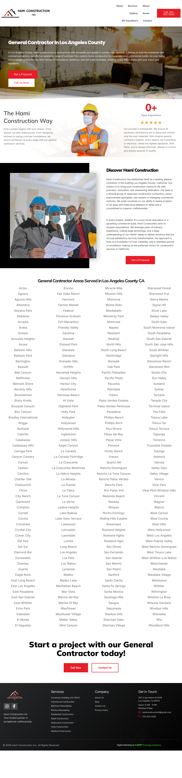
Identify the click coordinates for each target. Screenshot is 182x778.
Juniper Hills (68, 453)
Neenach (113, 346)
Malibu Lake (68, 593)
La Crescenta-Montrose (68, 481)
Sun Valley (159, 391)
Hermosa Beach (68, 408)
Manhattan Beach (68, 599)
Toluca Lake (159, 430)
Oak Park (113, 380)
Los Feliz (68, 571)
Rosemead (113, 537)
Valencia (159, 470)
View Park (159, 498)
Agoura (23, 307)
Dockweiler (23, 571)
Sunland (159, 397)
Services (81, 5)
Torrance (159, 453)
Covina (23, 532)
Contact (142, 13)
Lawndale (68, 548)
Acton (23, 301)
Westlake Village (159, 588)
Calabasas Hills (23, 458)
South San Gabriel (159, 352)
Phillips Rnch (114, 436)
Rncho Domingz (114, 526)
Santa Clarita (114, 593)
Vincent (159, 509)
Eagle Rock (23, 588)
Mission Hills (113, 307)
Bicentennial (23, 408)
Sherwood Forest (159, 301)
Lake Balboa (68, 526)
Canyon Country (23, 470)
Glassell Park (68, 357)
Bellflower (23, 391)
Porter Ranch (114, 464)
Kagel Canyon (68, 458)
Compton (23, 520)
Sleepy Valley (159, 329)
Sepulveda (113, 621)
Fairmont (68, 312)
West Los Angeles (159, 548)
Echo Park (23, 621)
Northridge (113, 369)
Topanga (159, 447)
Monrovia (113, 312)
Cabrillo (23, 447)
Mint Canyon (68, 638)
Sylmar (159, 402)
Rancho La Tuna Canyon (114, 487)
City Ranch (23, 509)
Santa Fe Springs (114, 599)
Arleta (23, 340)
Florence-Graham (68, 329)
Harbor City (68, 397)
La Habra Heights (68, 487)
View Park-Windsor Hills (159, 503)
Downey (23, 576)
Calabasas (23, 453)
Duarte (23, 582)
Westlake (159, 582)
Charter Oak (23, 492)
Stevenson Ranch (159, 374)
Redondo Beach (114, 509)
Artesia (23, 346)
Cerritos (23, 487)
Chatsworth (23, 498)
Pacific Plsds (114, 391)
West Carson (159, 526)
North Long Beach (113, 363)
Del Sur (23, 560)
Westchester (159, 576)
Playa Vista (113, 453)
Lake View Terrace (68, 532)
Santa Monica (113, 605)
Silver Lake (159, 324)
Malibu (68, 588)
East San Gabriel (23, 610)
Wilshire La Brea (159, 610)
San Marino (114, 576)
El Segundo (23, 638)
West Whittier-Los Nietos (159, 571)
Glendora (68, 369)
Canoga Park (23, 464)
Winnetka (159, 627)
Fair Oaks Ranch (68, 307)
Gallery (107, 5)
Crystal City (23, 543)
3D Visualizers (136, 5)
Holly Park (68, 425)
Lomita (68, 554)
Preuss (113, 470)
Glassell (68, 352)
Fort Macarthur (68, 335)
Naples (114, 340)
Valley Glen (159, 481)
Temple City (159, 414)
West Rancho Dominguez (159, 560)
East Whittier (23, 616)
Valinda (159, 475)
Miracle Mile (113, 301)
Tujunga (159, 464)
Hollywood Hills (68, 442)
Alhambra (23, 318)
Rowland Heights (113, 543)
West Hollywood (159, 543)
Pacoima (114, 397)
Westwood (159, 593)
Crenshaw (23, 537)
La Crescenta (68, 475)
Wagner (159, 515)
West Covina (159, 532)
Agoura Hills (23, 312)
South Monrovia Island (159, 340)
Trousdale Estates (159, 458)
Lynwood (68, 582)
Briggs (23, 436)
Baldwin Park (23, 369)
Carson (23, 475)
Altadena (23, 329)
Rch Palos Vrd (113, 503)
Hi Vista (68, 414)
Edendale (23, 627)
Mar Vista (68, 605)
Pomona (113, 458)
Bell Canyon (23, 386)
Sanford (113, 588)
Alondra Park (23, 324)
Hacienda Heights (68, 386)
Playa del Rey (113, 447)
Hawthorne (68, 402)
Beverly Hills (23, 402)
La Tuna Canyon (68, 509)
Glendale (68, 363)
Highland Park (68, 419)
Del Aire (22, 554)
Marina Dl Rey (68, 616)
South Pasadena (159, 346)
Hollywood (68, 436)
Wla (159, 633)
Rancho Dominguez (113, 481)
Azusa (23, 357)
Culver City (23, 548)
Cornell (23, 526)
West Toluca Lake (159, 565)
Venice (159, 492)
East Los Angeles (23, 599)
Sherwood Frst (159, 307)
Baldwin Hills (23, 363)
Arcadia (23, 335)
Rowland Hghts (113, 548)
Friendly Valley (68, 340)
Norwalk (113, 374)
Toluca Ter (159, 436)
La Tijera (68, 503)
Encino (68, 301)
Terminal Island (159, 419)
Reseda (113, 515)
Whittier (159, 599)
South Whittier (159, 363)
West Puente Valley (159, 554)
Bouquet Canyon (23, 419)
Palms (113, 408)
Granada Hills (68, 374)
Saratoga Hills (113, 610)
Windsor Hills (159, 621)
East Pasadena (23, 605)
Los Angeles (68, 565)
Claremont (23, 515)
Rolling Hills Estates (113, 532)
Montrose (113, 335)
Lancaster (68, 543)
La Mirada (68, 492)
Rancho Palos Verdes (113, 492)
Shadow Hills (114, 627)
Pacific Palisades (114, 386)
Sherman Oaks (114, 633)
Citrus (23, 503)
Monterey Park (114, 329)
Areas (119, 5)
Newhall (113, 352)
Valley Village (159, 487)
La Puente (68, 498)
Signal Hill (159, 318)
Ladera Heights (68, 520)
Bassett (23, 380)
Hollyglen (68, 430)
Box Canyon (23, 425)
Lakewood (68, 537)
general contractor (12, 149)
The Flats (159, 425)
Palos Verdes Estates (113, 414)
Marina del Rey (68, 610)
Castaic (23, 481)
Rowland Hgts (113, 554)
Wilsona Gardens (159, 616)
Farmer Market (68, 318)
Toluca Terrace (159, 442)
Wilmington (159, 605)
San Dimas (113, 560)
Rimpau (113, 520)
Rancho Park (113, 498)
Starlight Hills (159, 369)
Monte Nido (114, 318)
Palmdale (113, 402)
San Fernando (113, 565)
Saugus (113, 616)
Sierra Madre (159, 312)
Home (68, 5)
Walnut (159, 520)
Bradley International (23, 430)
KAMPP (164, 772)
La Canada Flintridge (68, 470)
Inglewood (68, 447)
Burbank (23, 442)
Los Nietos (68, 576)
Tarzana (159, 408)
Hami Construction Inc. (20, 772)
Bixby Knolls (23, 414)
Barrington (23, 374)
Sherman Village (113, 638)
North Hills (113, 357)
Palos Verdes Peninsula (114, 419)
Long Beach (68, 560)
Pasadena (114, 425)
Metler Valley (68, 633)
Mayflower (68, 621)
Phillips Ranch (113, 430)
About (94, 5)
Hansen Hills (68, 391)
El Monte (23, 633)
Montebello (113, 324)
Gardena (68, 346)
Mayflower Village (68, 627)
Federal (68, 324)
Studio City (159, 386)
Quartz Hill (113, 475)
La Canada (68, 464)
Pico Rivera (114, 442)
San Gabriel (114, 571)
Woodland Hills (159, 638)
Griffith (68, 380)
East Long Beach (23, 593)
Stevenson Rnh (159, 380)
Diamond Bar (23, 565)
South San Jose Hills (159, 357)
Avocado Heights (23, 352)
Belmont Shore (23, 397)
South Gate (159, 335)
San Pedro (113, 582)
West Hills (159, 537)
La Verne (68, 515)
